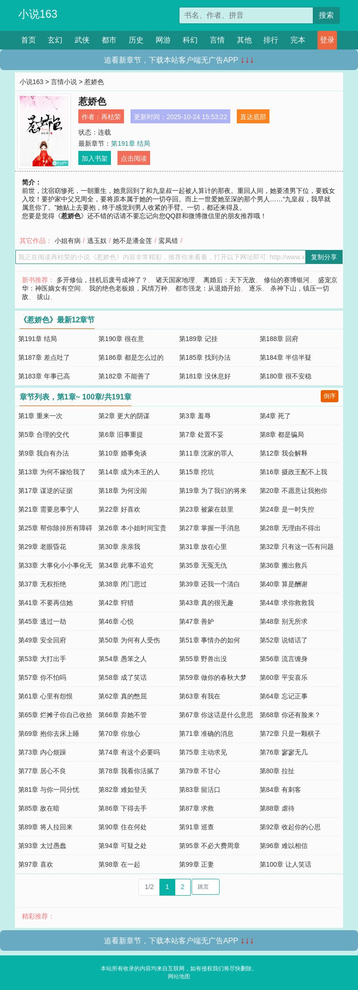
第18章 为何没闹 (122, 490)
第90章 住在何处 (122, 827)
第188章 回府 (279, 338)
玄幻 (55, 40)
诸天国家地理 (175, 280)
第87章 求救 (196, 808)
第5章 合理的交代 (43, 434)
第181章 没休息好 (205, 376)
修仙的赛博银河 (287, 280)
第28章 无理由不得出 (290, 528)
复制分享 (324, 257)
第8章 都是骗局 (282, 434)
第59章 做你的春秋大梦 (213, 677)
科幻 (190, 40)
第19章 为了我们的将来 (213, 490)
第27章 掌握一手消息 (209, 528)
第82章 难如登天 (122, 789)
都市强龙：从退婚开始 (208, 288)
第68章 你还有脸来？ (290, 715)
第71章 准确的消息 (206, 733)
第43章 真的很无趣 (206, 602)
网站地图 (179, 976)
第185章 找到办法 (205, 357)
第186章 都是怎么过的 (130, 357)
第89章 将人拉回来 (45, 827)
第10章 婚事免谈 (122, 453)
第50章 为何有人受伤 (128, 640)
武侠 (82, 40)
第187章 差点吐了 (44, 357)
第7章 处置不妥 (201, 434)
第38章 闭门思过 (122, 584)
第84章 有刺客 (280, 789)
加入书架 (95, 158)
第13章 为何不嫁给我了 (52, 472)
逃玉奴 (97, 240)
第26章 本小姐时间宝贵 (132, 528)
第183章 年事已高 (44, 376)
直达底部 (253, 117)
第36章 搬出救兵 (284, 565)
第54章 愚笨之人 (122, 658)
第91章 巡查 (196, 827)
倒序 (330, 395)
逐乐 (255, 288)
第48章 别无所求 (284, 621)
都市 (109, 40)
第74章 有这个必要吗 (128, 752)
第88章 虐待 (277, 808)
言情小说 (64, 81)
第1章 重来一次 (40, 416)
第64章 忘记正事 (284, 696)
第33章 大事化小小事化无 (55, 565)
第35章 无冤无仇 (203, 565)
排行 (270, 40)
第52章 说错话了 (284, 640)
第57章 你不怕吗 (42, 677)
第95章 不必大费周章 (209, 845)
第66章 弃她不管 (122, 715)
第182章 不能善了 (124, 376)
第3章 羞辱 (195, 416)
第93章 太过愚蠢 (42, 845)
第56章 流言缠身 (284, 658)
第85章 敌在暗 (39, 808)
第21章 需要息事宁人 (48, 509)
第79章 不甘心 (199, 771)
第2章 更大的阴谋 (124, 416)
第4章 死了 (275, 416)
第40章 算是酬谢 (284, 584)
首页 (28, 40)
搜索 (326, 15)
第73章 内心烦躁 (42, 752)
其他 (244, 40)
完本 (297, 40)
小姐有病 (68, 240)
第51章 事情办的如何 (209, 640)
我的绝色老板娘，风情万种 (128, 288)
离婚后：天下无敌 (229, 280)
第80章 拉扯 (277, 771)
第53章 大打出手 (42, 658)
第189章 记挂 (198, 338)
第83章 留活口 (199, 789)
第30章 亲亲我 (119, 546)
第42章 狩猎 (115, 602)
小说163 (37, 14)
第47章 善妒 (196, 621)
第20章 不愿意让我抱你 (293, 490)
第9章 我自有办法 (43, 453)
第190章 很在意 (121, 338)
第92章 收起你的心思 (290, 827)
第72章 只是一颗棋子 (290, 733)
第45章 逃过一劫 (42, 621)
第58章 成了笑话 (122, 677)
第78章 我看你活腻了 (128, 771)
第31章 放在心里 (203, 546)
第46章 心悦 (115, 621)
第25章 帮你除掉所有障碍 (55, 528)
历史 (136, 40)
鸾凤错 (168, 240)
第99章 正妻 (196, 864)
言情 (217, 40)
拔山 (43, 296)
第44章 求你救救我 (287, 602)
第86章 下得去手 (122, 808)
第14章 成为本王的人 (128, 472)
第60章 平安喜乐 (284, 677)
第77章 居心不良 (42, 771)
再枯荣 (111, 117)
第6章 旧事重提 (120, 434)
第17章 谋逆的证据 (45, 490)
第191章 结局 (130, 143)
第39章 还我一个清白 (209, 584)
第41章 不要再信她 (45, 602)
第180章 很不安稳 (285, 376)
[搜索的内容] (246, 15)
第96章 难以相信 (284, 845)
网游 (163, 40)
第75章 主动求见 (203, 752)
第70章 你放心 (119, 733)
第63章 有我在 (199, 696)
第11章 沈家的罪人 (206, 453)
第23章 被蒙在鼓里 (206, 509)
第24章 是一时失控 (287, 509)
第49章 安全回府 (42, 640)
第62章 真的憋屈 (122, 696)
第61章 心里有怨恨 (45, 696)
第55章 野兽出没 (203, 658)
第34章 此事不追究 (125, 565)
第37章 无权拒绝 (42, 584)
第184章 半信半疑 (285, 357)
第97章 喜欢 (35, 864)
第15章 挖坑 (196, 472)
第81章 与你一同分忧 (48, 789)
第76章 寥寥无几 (284, 752)
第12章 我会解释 (284, 453)
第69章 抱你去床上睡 (48, 733)
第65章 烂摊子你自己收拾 (55, 715)
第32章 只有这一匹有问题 (297, 546)
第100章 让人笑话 (285, 864)
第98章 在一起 (119, 864)
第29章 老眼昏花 (42, 546)
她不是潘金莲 (132, 240)
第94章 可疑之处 (122, 845)
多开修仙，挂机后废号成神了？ (102, 280)
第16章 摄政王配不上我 (293, 472)
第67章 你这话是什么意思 (216, 715)
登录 (327, 40)
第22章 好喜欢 (119, 509)
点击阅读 (134, 158)
